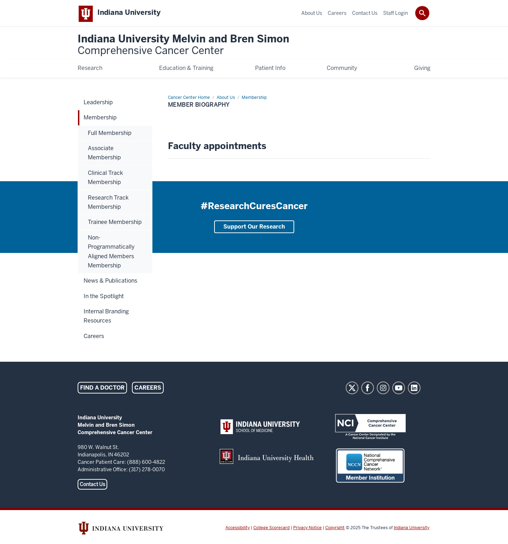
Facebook (367, 389)
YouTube (398, 389)
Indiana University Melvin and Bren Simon (183, 46)
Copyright (335, 529)
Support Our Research (254, 228)
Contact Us (92, 486)
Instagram (383, 389)
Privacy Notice (307, 529)
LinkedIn (414, 389)
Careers (147, 389)
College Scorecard (271, 529)
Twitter (352, 389)
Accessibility (237, 529)
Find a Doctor (102, 389)
